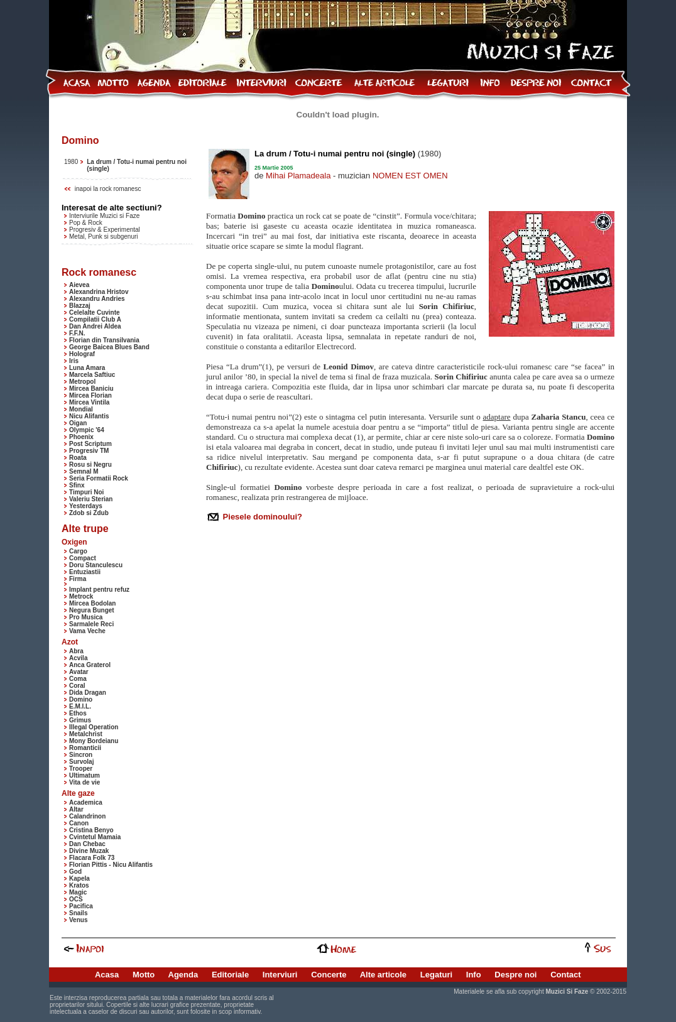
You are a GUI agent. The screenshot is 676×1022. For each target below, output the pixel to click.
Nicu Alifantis (89, 416)
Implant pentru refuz (99, 589)
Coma (78, 678)
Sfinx (76, 485)
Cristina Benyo (91, 830)
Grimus (80, 720)
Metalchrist (85, 734)
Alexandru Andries (97, 298)
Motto (144, 974)
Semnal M (84, 471)
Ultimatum (84, 775)
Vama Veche (87, 631)
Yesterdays (85, 506)
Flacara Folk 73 (91, 857)
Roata (78, 457)
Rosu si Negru (90, 464)
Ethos (78, 713)
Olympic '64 (86, 430)
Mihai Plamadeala (298, 175)
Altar (76, 809)
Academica (85, 802)
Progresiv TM (89, 450)
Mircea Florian (90, 395)
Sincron (80, 754)
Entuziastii (85, 571)
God (75, 871)
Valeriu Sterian (90, 499)
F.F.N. (77, 333)
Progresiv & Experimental (104, 229)
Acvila (78, 658)
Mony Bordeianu (93, 740)
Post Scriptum (90, 443)
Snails (78, 913)
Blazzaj (79, 305)
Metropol (82, 381)
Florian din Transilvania (104, 340)
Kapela (79, 878)
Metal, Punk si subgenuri (103, 236)
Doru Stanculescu (96, 565)
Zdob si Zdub (89, 512)
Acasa (107, 974)
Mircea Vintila (89, 402)
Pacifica (81, 906)
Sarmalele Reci (91, 624)
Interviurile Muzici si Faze (104, 215)
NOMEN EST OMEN (410, 175)
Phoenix (81, 436)
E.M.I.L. (80, 706)
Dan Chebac (87, 843)
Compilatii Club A (95, 319)
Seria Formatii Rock (98, 478)
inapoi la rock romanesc (108, 188)
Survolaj (81, 761)
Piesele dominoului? (261, 516)
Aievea (79, 284)
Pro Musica (85, 617)
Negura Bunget (91, 610)
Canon (79, 823)
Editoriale (230, 974)
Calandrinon (87, 816)
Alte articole (383, 974)
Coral (77, 685)
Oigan (78, 423)
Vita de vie (84, 782)
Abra (76, 651)
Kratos (79, 885)
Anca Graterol (90, 664)
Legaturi (436, 974)
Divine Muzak (89, 850)
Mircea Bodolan (92, 603)
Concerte (328, 974)
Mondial (81, 409)
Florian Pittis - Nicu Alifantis (111, 864)
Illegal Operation (93, 727)
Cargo (78, 551)
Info (473, 974)
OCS (76, 899)
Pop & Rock (85, 222)
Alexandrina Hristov (98, 291)
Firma (77, 578)
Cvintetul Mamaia (95, 837)
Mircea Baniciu (91, 388)
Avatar (79, 671)
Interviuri (280, 974)
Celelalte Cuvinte (94, 312)
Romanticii (85, 747)
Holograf (82, 354)
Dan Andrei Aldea (95, 326)
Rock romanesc (99, 272)
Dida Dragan (87, 692)
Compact (82, 558)
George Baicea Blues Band (109, 347)
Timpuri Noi (86, 492)
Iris (74, 360)
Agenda (183, 974)
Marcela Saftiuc (92, 374)
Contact (565, 974)
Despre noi (515, 974)
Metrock (81, 596)
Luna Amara (87, 367)
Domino (80, 699)
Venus (78, 919)
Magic (78, 892)
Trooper (80, 768)
